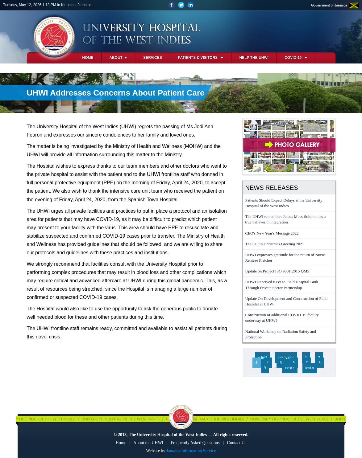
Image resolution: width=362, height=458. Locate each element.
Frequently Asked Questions (195, 442)
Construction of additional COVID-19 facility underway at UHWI (282, 318)
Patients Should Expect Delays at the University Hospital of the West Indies (283, 203)
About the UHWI (148, 442)
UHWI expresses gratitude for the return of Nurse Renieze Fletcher (285, 257)
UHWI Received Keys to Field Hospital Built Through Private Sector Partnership (281, 285)
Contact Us (237, 442)
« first (262, 357)
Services (152, 57)
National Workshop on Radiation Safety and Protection (280, 334)
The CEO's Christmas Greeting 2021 (274, 244)
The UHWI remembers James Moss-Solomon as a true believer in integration (285, 219)
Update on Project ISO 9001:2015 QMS (277, 271)
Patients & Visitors (200, 57)
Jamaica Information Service (191, 450)
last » (310, 368)
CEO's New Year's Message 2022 (272, 233)
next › (289, 368)
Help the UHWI (253, 57)
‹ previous (286, 357)
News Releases (271, 187)
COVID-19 (296, 57)
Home (88, 57)
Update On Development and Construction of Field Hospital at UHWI (286, 301)
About (118, 57)
